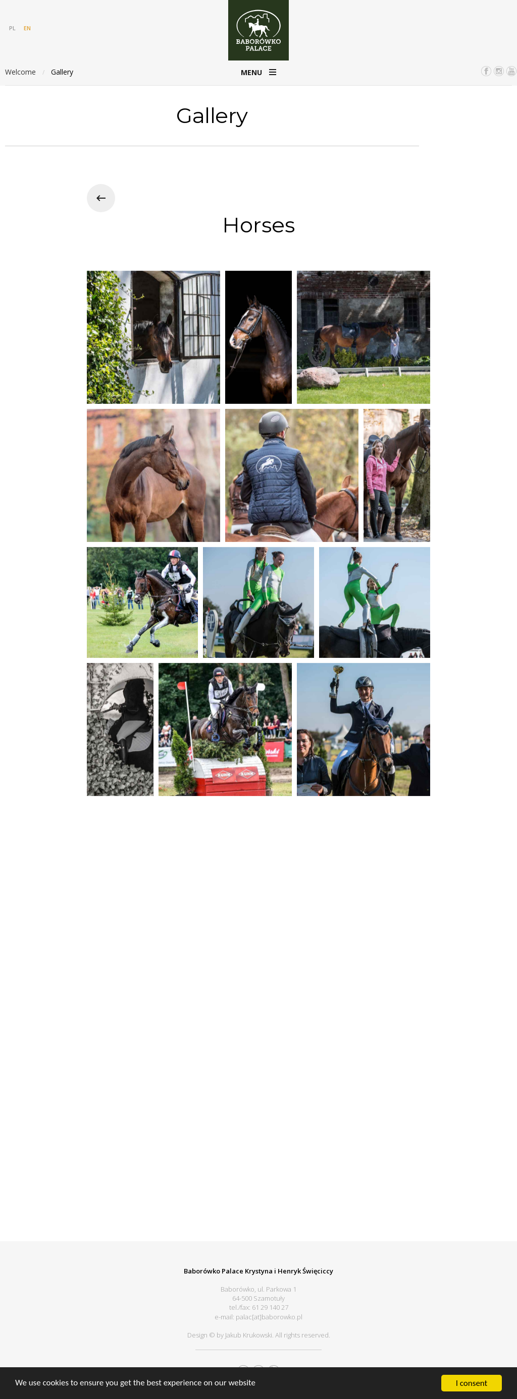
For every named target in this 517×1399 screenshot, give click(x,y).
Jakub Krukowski (248, 1335)
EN (27, 28)
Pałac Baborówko (258, 30)
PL (12, 28)
